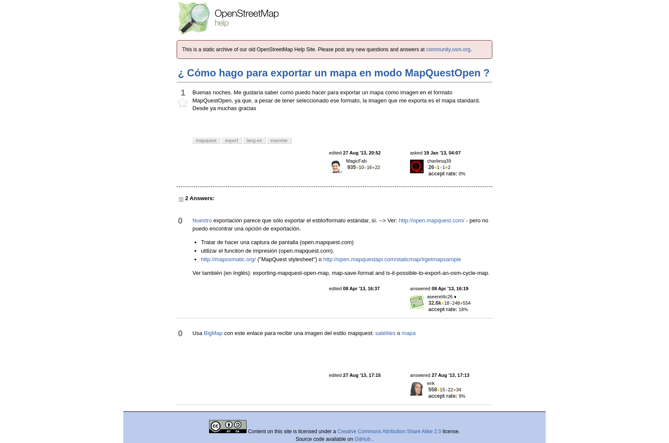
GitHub (363, 439)
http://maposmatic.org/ (228, 259)
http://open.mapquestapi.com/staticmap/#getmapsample (392, 259)
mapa (409, 333)
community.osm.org (448, 49)
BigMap (213, 333)
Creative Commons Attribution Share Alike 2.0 (389, 431)
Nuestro (202, 220)
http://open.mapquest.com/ (432, 220)
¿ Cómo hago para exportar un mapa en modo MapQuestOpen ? (334, 73)
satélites (385, 333)
